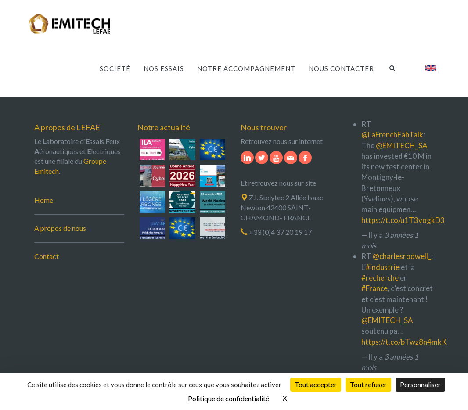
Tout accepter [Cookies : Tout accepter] (316, 384)
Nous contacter (341, 66)
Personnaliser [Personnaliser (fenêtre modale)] (420, 384)
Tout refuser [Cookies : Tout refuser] (368, 384)
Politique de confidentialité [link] (228, 398)
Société (115, 66)
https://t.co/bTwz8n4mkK (404, 341)
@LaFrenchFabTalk (392, 134)
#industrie (383, 267)
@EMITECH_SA (402, 145)
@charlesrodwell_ (402, 256)
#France (374, 288)
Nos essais (164, 66)
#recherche (380, 277)
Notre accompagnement (246, 66)
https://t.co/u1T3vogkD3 (403, 220)
